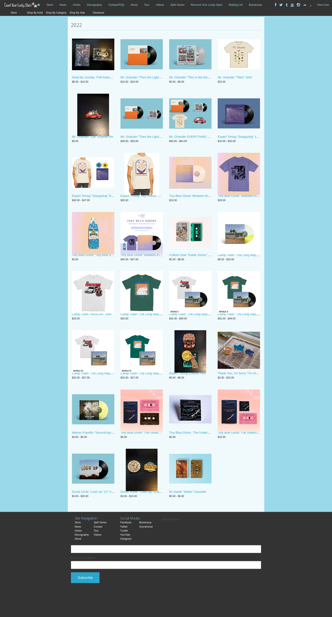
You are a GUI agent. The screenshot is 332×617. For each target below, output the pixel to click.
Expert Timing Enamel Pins (187, 390)
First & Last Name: (83, 580)
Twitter (124, 548)
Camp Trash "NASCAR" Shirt (91, 328)
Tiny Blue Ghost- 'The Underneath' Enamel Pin (200, 452)
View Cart (323, 4)
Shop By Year (77, 12)
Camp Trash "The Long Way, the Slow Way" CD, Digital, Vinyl (259, 266)
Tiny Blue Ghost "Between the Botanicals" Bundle (153, 266)
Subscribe (85, 600)
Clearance (98, 12)
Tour (146, 4)
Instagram (125, 560)
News (62, 4)
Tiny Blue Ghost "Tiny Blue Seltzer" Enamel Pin (104, 266)
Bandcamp (255, 4)
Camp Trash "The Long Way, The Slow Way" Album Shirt (158, 328)
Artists (76, 4)
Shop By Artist (35, 12)
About (134, 4)
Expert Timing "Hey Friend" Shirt (142, 204)
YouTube (125, 556)
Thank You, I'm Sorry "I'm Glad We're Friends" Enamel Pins (258, 390)
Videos (160, 4)
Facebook (125, 544)
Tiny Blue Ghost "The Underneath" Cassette (150, 452)
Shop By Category (56, 12)
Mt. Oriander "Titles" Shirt (235, 80)
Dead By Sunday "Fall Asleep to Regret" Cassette (105, 80)
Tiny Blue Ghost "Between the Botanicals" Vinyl (201, 204)
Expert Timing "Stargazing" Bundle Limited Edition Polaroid (111, 204)
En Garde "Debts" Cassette (187, 513)
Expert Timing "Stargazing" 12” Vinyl (242, 142)
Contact (98, 548)
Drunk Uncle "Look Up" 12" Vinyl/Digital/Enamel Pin (107, 513)
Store (50, 4)
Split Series (177, 4)
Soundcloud (146, 548)
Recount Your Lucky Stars (207, 4)
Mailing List (236, 4)
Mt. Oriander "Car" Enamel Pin (92, 142)
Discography (94, 4)
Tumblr (124, 552)
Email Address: (172, 541)
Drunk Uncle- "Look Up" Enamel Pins (145, 513)
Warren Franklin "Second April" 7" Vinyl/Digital (103, 452)
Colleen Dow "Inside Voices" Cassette (194, 266)
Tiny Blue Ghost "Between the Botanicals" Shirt (249, 204)
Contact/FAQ (116, 4)
